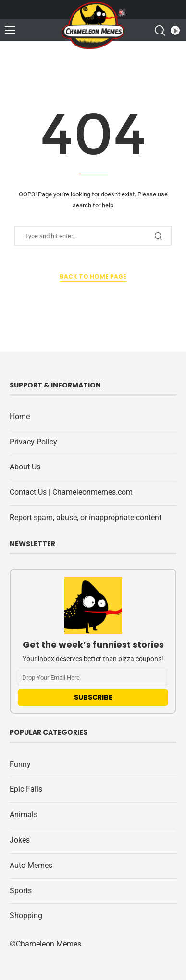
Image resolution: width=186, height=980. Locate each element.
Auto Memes (31, 865)
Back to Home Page (93, 277)
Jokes (20, 839)
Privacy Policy (33, 441)
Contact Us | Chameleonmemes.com (71, 492)
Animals (23, 814)
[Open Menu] (10, 30)
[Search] (159, 30)
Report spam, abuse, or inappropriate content (85, 517)
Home (20, 416)
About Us (25, 466)
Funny (20, 764)
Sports (21, 890)
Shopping (26, 915)
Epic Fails (26, 789)
